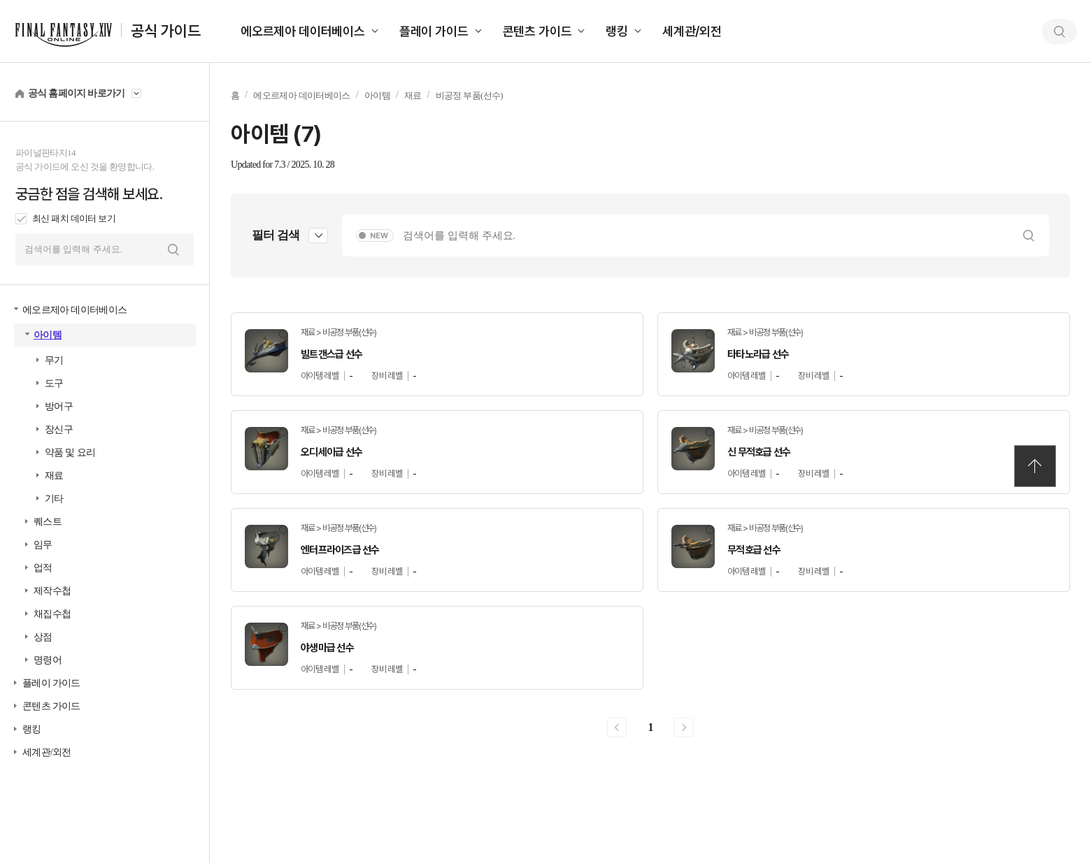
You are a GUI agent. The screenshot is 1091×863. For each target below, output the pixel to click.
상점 (43, 637)
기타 (54, 498)
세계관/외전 (692, 31)
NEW (379, 235)
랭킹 (617, 31)
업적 (43, 568)
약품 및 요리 (70, 452)
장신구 (59, 429)
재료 (54, 475)
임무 (43, 544)
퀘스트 (48, 521)
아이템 (48, 335)
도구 (54, 383)
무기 (54, 360)
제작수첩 (52, 591)
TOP (1035, 466)
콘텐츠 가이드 (537, 31)
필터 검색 (275, 235)
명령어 (48, 660)
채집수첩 (52, 614)
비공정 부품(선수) (469, 95)
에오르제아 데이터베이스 (303, 31)
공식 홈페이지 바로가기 (76, 93)
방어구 (59, 406)
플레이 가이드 (434, 31)
